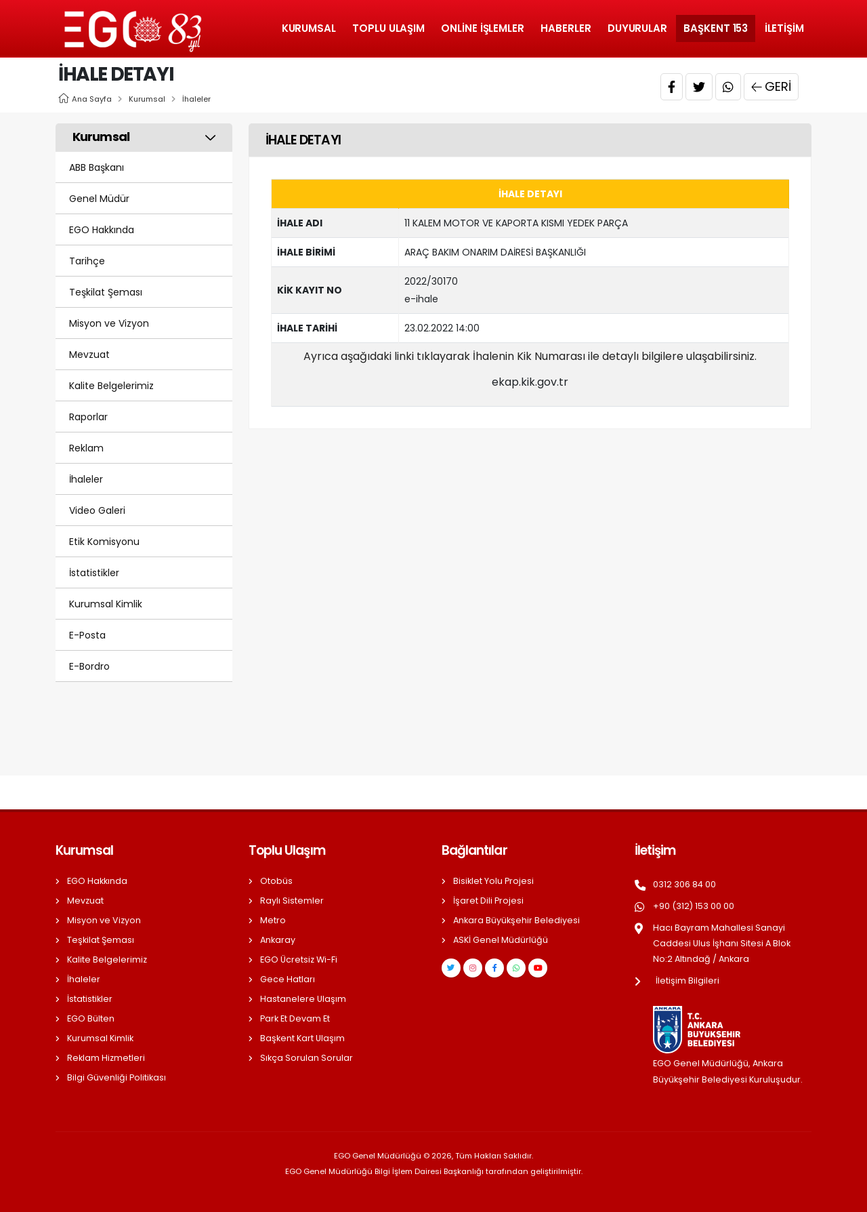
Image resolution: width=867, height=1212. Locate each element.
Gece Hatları (287, 979)
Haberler (566, 28)
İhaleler (196, 99)
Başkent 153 (715, 28)
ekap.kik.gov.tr (530, 382)
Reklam (86, 448)
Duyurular (637, 28)
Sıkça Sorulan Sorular (306, 1058)
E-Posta (87, 635)
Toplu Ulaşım (388, 28)
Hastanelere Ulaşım (303, 999)
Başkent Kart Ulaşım (302, 1038)
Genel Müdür (99, 198)
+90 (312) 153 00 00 (693, 906)
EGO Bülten (90, 1018)
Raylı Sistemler (292, 900)
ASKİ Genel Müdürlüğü (500, 940)
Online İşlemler (482, 28)
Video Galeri (97, 510)
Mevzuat (89, 354)
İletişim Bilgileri (687, 980)
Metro (273, 920)
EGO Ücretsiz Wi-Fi (298, 959)
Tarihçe (87, 261)
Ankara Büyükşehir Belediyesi (516, 920)
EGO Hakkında (101, 230)
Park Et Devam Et (295, 1018)
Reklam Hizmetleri (106, 1058)
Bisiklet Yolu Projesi (493, 881)
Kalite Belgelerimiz (111, 385)
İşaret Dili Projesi (488, 900)
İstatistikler (94, 573)
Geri (771, 87)
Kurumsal (309, 28)
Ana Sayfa (92, 99)
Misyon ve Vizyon (109, 323)
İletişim (784, 28)
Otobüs (276, 881)
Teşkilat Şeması (105, 292)
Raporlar (88, 417)
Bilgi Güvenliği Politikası (116, 1077)
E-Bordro (89, 666)
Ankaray (277, 940)
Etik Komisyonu (104, 541)
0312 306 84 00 (684, 884)
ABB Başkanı (96, 167)
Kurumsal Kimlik (105, 604)
